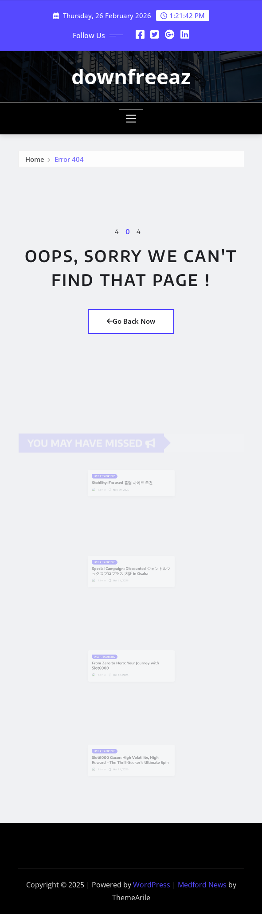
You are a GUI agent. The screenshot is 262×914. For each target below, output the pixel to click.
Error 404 (69, 161)
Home (34, 161)
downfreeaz (131, 76)
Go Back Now (131, 321)
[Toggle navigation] (131, 118)
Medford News (202, 885)
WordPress (151, 885)
